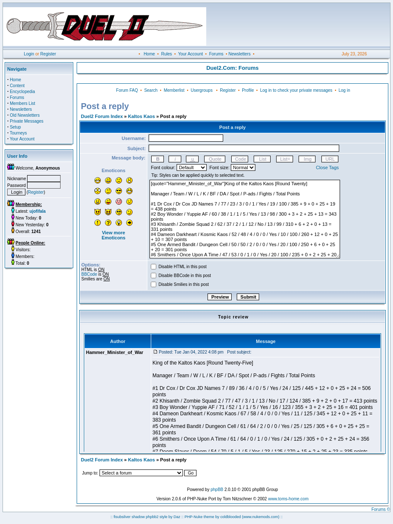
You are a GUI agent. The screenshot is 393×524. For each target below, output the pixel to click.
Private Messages (26, 121)
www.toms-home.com (288, 499)
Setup (15, 127)
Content (17, 85)
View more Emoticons (113, 235)
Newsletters (239, 54)
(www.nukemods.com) (261, 517)
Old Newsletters (25, 115)
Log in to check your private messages (296, 90)
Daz (177, 517)
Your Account (190, 54)
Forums (216, 54)
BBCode (89, 274)
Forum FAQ (127, 90)
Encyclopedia (22, 91)
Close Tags (327, 167)
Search (151, 90)
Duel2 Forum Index (102, 116)
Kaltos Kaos (141, 116)
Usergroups (202, 90)
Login (29, 54)
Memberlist (174, 90)
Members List (22, 103)
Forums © (380, 509)
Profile (248, 90)
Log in (344, 90)
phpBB (216, 489)
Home (149, 54)
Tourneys (18, 133)
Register (48, 54)
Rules (166, 54)
